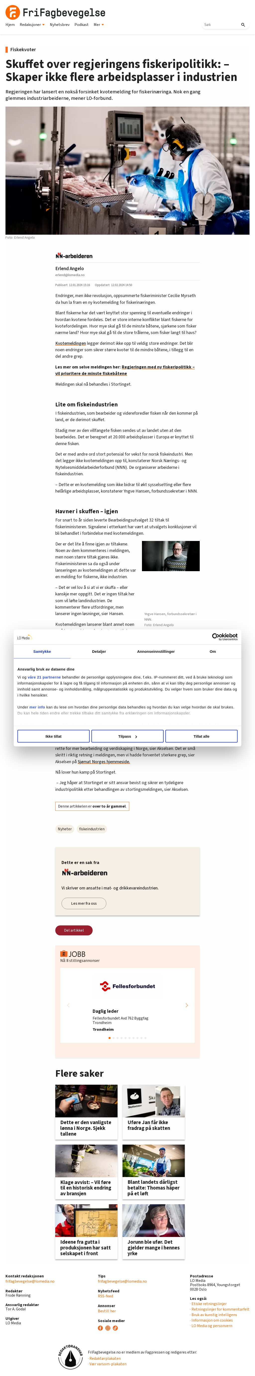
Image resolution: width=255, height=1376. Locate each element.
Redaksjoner (32, 24)
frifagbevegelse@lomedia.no (30, 1281)
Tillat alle (200, 736)
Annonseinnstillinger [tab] (155, 651)
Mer (99, 24)
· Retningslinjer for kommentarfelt (220, 1309)
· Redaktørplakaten (104, 1358)
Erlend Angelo (69, 268)
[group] (127, 1005)
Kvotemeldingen (70, 343)
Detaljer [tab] (100, 651)
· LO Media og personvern (211, 1326)
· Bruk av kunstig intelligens (213, 1315)
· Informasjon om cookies (211, 1320)
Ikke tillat (55, 736)
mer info (39, 707)
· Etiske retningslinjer (208, 1304)
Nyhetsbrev (59, 24)
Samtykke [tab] (43, 651)
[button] (186, 1005)
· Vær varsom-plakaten (107, 1364)
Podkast (81, 24)
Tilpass (127, 736)
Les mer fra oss (84, 903)
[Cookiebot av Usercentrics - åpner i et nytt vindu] (214, 637)
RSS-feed (105, 1296)
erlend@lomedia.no (70, 275)
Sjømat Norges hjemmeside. (104, 762)
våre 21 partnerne (46, 677)
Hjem (10, 24)
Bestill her (107, 1311)
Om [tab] (211, 651)
